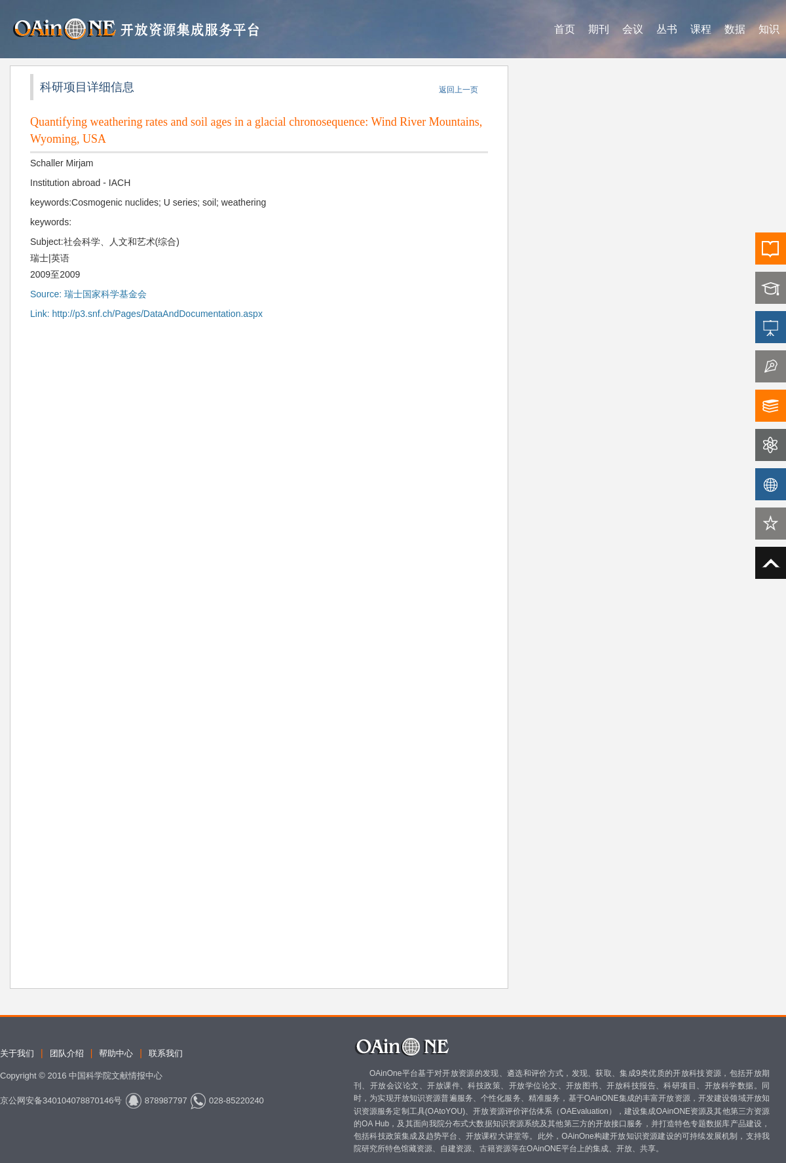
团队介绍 (67, 1053)
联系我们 (166, 1053)
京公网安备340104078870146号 (61, 1100)
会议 (632, 29)
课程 (700, 29)
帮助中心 (116, 1053)
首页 (564, 29)
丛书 (666, 29)
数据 (734, 29)
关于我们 (17, 1053)
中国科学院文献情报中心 (115, 1075)
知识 (768, 29)
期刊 (598, 29)
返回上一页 (458, 89)
